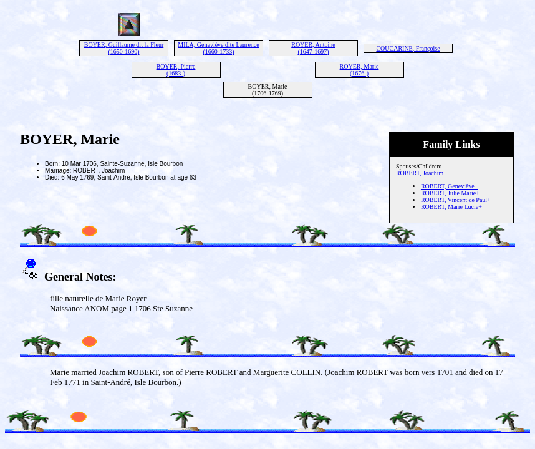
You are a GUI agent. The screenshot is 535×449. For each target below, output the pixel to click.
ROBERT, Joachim (419, 173)
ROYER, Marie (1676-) (359, 70)
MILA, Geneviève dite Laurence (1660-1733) (218, 48)
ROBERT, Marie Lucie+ (451, 206)
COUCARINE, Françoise (408, 48)
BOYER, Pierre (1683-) (176, 70)
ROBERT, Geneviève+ (449, 186)
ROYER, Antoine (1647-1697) (313, 48)
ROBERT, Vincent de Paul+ (456, 199)
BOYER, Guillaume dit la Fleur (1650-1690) (124, 48)
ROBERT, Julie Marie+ (450, 193)
